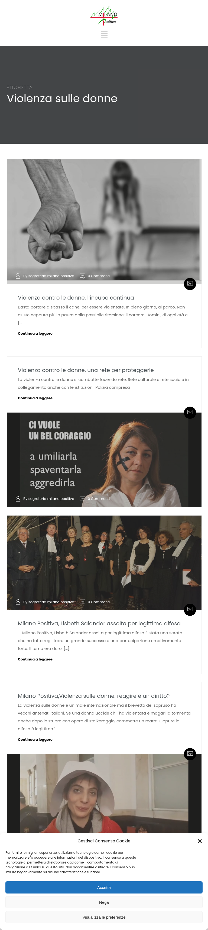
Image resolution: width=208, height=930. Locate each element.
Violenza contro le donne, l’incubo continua (76, 297)
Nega (104, 902)
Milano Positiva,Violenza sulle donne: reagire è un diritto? (94, 696)
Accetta (104, 887)
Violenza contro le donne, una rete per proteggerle (86, 370)
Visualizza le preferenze (104, 917)
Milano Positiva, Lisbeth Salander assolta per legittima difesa (99, 623)
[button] (200, 841)
